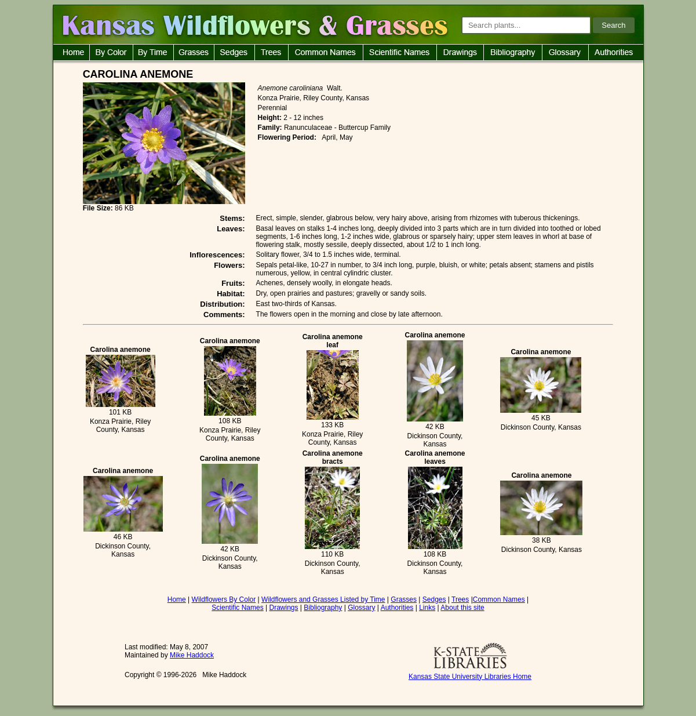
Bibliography (323, 608)
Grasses (404, 599)
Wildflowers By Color (224, 599)
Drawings (283, 608)
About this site (462, 608)
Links (427, 608)
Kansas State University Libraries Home (470, 677)
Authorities (397, 608)
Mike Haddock (192, 655)
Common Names (499, 599)
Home (176, 599)
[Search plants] (526, 25)
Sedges (434, 599)
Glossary (361, 608)
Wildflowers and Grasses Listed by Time (323, 599)
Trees (460, 599)
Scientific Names (237, 608)
